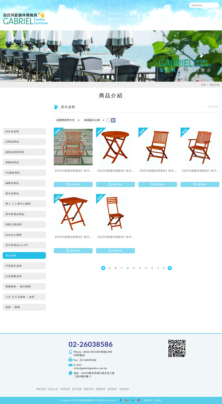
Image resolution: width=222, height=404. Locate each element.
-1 (157, 267)
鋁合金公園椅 (13, 234)
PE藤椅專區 (12, 172)
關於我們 (114, 19)
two (108, 120)
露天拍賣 (171, 19)
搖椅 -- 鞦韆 (12, 307)
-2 (151, 267)
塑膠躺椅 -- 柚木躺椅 (18, 286)
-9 (109, 267)
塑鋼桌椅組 (12, 162)
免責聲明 (124, 389)
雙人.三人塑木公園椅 (18, 203)
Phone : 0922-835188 (87, 351)
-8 (115, 267)
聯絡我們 (191, 19)
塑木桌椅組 (12, 193)
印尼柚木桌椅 (13, 265)
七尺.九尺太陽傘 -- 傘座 (20, 296)
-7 (121, 267)
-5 (133, 267)
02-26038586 (91, 344)
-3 (145, 267)
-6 (127, 267)
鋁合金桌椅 (12, 131)
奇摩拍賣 (152, 19)
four (113, 120)
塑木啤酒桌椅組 (14, 214)
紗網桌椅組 (12, 141)
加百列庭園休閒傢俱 (26, 18)
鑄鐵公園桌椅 (13, 224)
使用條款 (112, 389)
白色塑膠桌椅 (13, 276)
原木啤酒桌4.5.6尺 (16, 245)
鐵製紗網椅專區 (14, 152)
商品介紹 (133, 19)
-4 (139, 267)
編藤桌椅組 (12, 182)
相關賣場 (210, 19)
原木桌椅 (10, 255)
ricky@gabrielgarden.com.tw (90, 368)
